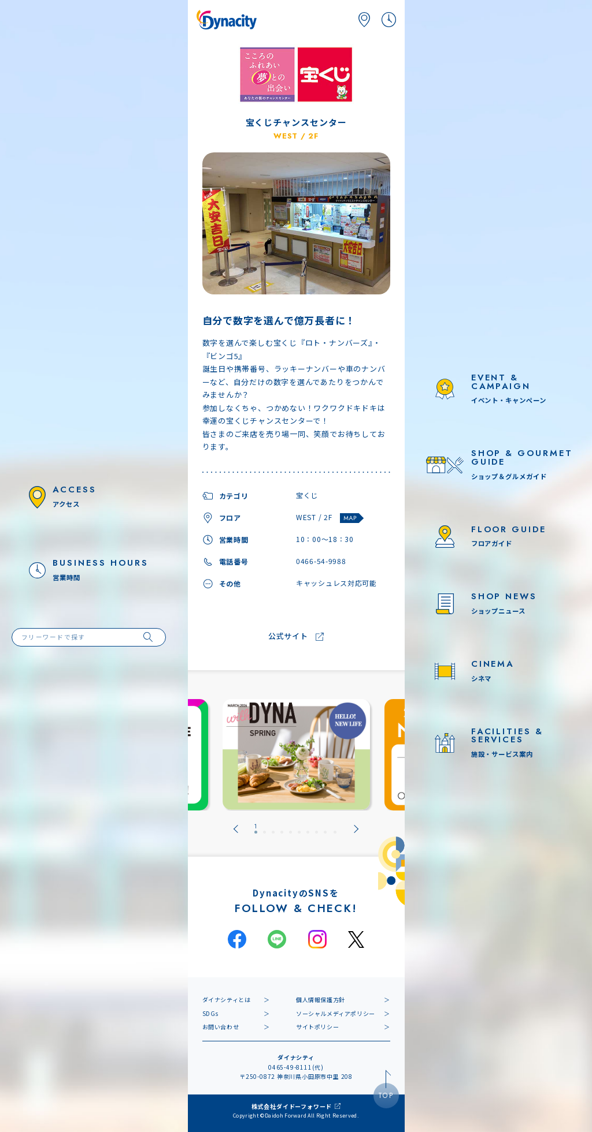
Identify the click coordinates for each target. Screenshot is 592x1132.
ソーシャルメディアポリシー (335, 1013)
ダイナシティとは (226, 999)
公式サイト (288, 636)
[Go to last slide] (236, 829)
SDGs (210, 1013)
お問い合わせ (220, 1026)
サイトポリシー (317, 1026)
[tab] (255, 829)
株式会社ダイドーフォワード (291, 1106)
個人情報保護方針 (320, 999)
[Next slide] (356, 829)
